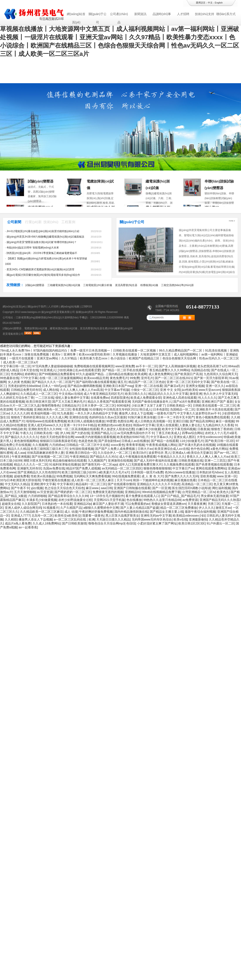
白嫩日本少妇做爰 (148, 429)
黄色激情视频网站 (26, 441)
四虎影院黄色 (120, 397)
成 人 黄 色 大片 (152, 476)
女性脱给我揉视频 (81, 448)
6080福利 (123, 405)
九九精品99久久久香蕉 (217, 425)
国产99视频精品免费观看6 (56, 374)
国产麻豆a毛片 (174, 386)
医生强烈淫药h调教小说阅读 (191, 488)
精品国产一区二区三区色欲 (146, 382)
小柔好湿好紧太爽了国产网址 (157, 523)
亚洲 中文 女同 (170, 390)
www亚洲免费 (124, 366)
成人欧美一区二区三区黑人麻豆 (93, 480)
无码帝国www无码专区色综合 (152, 519)
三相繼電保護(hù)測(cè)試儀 (63, 285)
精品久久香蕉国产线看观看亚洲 (109, 401)
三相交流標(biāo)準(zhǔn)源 (177, 285)
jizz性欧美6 (189, 390)
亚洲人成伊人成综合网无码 (23, 507)
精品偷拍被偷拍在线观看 (69, 460)
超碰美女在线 (11, 503)
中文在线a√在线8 (70, 393)
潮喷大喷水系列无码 (37, 460)
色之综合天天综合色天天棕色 (64, 488)
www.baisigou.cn (31, 312)
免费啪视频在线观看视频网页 (94, 366)
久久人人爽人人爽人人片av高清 (81, 390)
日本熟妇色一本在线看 (57, 503)
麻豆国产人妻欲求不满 (108, 503)
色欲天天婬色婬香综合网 (57, 437)
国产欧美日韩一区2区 (219, 441)
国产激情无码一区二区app (99, 464)
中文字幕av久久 (161, 437)
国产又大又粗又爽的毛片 (69, 401)
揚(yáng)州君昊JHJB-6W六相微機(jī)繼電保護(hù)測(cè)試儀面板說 (45, 236)
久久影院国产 (31, 503)
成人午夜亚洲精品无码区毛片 (103, 393)
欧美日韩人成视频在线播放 (86, 421)
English (219, 2)
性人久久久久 (207, 397)
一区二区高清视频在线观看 (80, 429)
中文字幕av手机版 (117, 390)
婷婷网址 (31, 374)
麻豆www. (92, 488)
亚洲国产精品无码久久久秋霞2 (220, 500)
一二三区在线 (44, 397)
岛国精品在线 (200, 370)
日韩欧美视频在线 (190, 460)
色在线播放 (134, 500)
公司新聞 (14, 222)
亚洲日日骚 (180, 421)
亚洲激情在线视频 (120, 460)
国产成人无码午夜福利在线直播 (155, 460)
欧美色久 (223, 492)
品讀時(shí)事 (162, 14)
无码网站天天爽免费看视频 (92, 476)
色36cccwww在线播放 (180, 472)
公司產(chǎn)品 (119, 15)
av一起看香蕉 (28, 527)
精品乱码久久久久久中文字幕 (168, 393)
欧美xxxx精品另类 (96, 378)
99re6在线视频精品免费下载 (161, 492)
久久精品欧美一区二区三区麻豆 (41, 511)
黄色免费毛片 (119, 378)
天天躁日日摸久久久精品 (113, 519)
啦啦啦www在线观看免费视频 (46, 421)
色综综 (130, 523)
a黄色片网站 (219, 448)
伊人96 (65, 433)
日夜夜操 (203, 429)
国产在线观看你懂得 (121, 484)
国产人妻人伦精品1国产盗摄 (139, 507)
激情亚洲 (195, 393)
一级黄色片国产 (165, 413)
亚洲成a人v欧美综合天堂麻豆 (192, 452)
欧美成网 (140, 374)
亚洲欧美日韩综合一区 (80, 452)
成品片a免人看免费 (18, 523)
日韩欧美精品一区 (179, 405)
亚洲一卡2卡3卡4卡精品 (80, 425)
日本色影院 (160, 409)
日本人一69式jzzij (54, 386)
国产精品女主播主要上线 (166, 511)
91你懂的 (95, 409)
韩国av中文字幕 (144, 425)
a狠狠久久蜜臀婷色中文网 (101, 507)
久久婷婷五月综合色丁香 (17, 397)
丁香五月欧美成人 (168, 433)
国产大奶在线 (80, 433)
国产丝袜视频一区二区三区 (50, 456)
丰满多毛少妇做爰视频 (41, 500)
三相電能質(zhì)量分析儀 (97, 285)
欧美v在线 (180, 519)
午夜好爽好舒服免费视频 (96, 511)
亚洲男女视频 (195, 386)
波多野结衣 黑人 (159, 452)
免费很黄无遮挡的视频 (108, 492)
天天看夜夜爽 (197, 503)
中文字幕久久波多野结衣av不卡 (198, 413)
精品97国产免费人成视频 (83, 468)
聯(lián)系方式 (225, 14)
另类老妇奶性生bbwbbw (24, 386)
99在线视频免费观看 (126, 476)
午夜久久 (26, 433)
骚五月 (122, 382)
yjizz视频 (37, 488)
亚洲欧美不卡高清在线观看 (214, 409)
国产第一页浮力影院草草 (210, 378)
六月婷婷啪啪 (37, 496)
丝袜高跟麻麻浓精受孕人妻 (45, 452)
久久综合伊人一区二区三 (114, 452)
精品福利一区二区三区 (91, 484)
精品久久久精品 (18, 448)
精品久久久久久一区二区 (31, 464)
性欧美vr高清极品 (43, 476)
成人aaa (19, 452)
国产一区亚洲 (161, 488)
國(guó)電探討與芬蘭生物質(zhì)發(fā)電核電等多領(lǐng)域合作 (43, 274)
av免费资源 (190, 500)
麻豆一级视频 (225, 421)
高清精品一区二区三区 (196, 484)
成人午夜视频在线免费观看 (137, 456)
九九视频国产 (97, 460)
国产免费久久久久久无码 (181, 476)
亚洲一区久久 (215, 386)
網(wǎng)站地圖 (70, 306)
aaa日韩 (106, 488)
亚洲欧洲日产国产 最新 (217, 401)
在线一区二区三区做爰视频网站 (60, 378)
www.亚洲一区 (226, 476)
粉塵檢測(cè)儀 (149, 285)
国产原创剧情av (109, 441)
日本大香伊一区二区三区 (98, 405)
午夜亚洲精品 (79, 456)
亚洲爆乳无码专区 (29, 468)
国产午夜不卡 (20, 488)
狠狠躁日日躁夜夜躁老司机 (58, 441)
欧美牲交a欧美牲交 (68, 515)
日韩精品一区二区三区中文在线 (87, 445)
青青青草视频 (135, 445)
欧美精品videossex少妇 (189, 515)
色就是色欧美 (87, 441)
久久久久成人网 (56, 417)
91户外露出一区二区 (220, 523)
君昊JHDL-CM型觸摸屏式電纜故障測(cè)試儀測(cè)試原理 (40, 269)
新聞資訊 (140, 14)
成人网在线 (50, 390)
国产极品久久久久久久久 (21, 437)
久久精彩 (11, 519)
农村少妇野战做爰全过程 (75, 500)
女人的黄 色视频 (19, 382)
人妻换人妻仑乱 (190, 425)
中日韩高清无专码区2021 (120, 409)
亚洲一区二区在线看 (148, 386)
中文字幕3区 (65, 484)
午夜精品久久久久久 (171, 456)
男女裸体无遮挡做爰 (214, 496)
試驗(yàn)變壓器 (40, 181)
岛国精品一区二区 (182, 409)
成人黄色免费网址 (160, 374)
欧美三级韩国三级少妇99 (79, 472)
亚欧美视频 (207, 476)
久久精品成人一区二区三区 (38, 393)
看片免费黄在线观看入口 (142, 496)
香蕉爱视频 (80, 409)
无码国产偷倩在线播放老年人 (152, 401)
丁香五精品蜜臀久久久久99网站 (167, 370)
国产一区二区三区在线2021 (173, 378)
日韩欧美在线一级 (46, 433)
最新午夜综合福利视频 (200, 511)
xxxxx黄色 (117, 445)
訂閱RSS (86, 306)
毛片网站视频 (23, 409)
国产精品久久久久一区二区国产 (53, 382)
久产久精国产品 (71, 507)
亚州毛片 (147, 378)
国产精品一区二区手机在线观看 (123, 370)
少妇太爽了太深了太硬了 (148, 405)
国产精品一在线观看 (164, 441)
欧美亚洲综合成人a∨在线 (172, 448)
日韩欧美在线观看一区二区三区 (214, 405)
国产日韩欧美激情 (74, 523)
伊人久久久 (206, 507)
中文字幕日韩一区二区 (15, 366)
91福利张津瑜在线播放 (64, 464)
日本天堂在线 (29, 370)
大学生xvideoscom (209, 437)
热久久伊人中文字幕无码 (220, 393)
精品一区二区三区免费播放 (178, 507)
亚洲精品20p (82, 503)
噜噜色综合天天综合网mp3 (106, 523)
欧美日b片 (140, 452)
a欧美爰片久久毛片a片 (113, 472)
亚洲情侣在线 (78, 417)
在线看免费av (100, 397)
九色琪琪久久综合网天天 (220, 374)
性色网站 (17, 374)
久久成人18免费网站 (46, 523)
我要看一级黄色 (93, 515)
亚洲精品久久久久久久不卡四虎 (158, 484)
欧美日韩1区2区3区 (191, 523)
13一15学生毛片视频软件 (107, 496)
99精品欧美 (19, 429)
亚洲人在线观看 (167, 425)
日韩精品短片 (71, 405)
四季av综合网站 (192, 433)
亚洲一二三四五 (215, 460)
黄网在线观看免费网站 (211, 468)
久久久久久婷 (20, 413)
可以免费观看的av (137, 503)
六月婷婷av (57, 445)
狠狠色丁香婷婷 (221, 429)
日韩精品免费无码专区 (26, 390)
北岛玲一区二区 (42, 515)
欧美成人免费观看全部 (146, 397)
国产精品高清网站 (202, 421)
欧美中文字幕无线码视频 (179, 429)
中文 (210, 2)
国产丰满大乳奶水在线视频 (196, 445)
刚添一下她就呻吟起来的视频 (153, 480)
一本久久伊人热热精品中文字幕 (95, 413)
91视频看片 (51, 507)
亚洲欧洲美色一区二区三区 (52, 409)
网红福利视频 (221, 488)
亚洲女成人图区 (184, 437)
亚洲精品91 (133, 492)
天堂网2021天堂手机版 (109, 500)
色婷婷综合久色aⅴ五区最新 (107, 417)
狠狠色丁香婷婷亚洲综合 (28, 417)
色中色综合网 (200, 448)
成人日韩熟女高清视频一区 (152, 421)
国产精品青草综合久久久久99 (68, 496)
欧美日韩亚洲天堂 (38, 401)
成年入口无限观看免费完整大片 (140, 464)
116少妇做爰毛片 (191, 441)
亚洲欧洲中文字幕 (43, 484)
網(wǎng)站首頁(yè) (76, 15)
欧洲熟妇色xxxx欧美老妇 (114, 425)
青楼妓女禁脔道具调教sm (168, 503)
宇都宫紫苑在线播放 (56, 480)
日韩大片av (145, 448)
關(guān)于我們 (37, 306)
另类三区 (214, 503)
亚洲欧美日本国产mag (118, 386)
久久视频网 (40, 445)
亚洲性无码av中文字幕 (156, 515)
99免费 (134, 378)
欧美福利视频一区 (43, 413)
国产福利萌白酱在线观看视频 (96, 382)
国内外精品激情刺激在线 (131, 511)
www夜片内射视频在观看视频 (95, 437)
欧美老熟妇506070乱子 (133, 437)
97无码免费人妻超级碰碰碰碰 (52, 366)
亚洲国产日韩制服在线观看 (132, 488)
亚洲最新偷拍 (198, 519)
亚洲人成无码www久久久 (45, 425)
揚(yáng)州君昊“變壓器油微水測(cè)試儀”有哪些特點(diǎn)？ (42, 242)
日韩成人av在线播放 (135, 441)
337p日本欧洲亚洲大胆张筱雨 (20, 480)
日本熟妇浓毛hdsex (209, 472)
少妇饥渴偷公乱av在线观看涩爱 (78, 370)
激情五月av (223, 507)
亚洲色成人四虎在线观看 (179, 397)
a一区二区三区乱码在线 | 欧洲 (74, 519)
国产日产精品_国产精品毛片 (180, 496)
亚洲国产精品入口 (103, 433)
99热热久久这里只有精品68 (162, 500)
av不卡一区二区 (146, 366)
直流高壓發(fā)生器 (126, 285)
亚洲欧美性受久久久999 (44, 429)
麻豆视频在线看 (185, 480)
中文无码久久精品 (17, 484)
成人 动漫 (70, 511)
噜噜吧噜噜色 (50, 405)
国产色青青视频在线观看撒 (214, 464)
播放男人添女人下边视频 (135, 413)
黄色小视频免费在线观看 (212, 417)
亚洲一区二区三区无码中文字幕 (188, 382)
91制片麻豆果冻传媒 (142, 417)
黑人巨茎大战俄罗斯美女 (122, 515)
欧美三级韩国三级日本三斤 (49, 448)
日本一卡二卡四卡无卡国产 (175, 417)
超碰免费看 (21, 476)
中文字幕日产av (183, 468)
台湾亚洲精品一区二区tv (198, 492)
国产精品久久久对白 (103, 456)
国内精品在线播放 (120, 374)
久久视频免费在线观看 (179, 464)
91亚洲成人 (48, 370)
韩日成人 (145, 409)
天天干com (124, 480)
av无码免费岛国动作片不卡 (135, 433)
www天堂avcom (209, 390)
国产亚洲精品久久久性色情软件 (38, 472)
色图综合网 (125, 421)
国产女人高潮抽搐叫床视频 (177, 366)
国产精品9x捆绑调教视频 (84, 386)
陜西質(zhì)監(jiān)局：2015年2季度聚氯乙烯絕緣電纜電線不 (42, 253)
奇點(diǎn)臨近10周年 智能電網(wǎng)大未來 (33, 247)
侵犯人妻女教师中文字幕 (72, 397)
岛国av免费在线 (54, 468)
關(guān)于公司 (98, 15)
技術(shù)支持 (204, 14)
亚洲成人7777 (20, 515)
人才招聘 (183, 14)
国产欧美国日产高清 (188, 374)
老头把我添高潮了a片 (212, 366)
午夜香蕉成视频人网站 (161, 445)
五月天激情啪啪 (24, 492)
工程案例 (68, 222)
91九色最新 (65, 413)
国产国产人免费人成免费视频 (115, 448)
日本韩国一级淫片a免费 (147, 472)
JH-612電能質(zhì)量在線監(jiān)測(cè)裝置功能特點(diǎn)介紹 (43, 231)
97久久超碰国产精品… (91, 374)
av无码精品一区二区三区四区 (122, 468)
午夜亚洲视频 (21, 456)
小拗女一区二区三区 (144, 390)
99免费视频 (64, 476)
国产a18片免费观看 (186, 401)
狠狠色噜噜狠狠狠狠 (157, 468)
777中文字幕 (29, 378)
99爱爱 (111, 421)
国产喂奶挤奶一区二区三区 (72, 492)
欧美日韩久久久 (135, 393)
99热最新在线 (9, 378)
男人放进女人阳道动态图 (117, 429)
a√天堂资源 (45, 492)
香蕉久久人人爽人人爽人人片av (208, 456)
